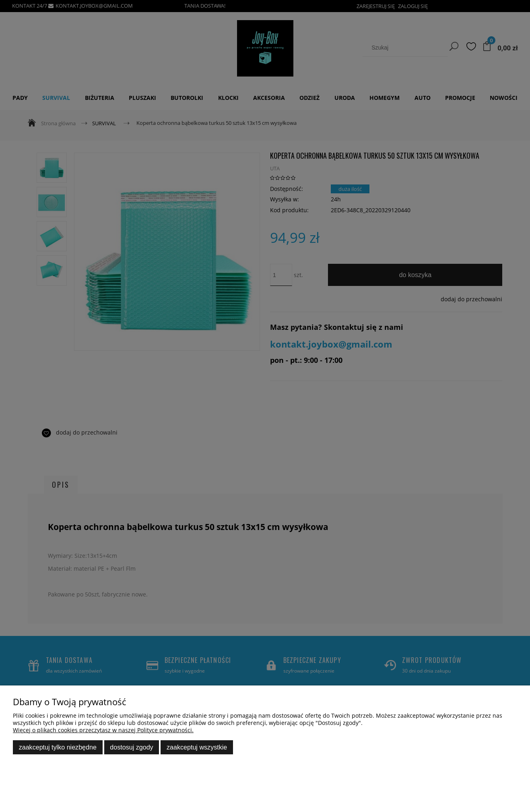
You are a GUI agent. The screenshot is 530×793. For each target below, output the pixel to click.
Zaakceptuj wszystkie (197, 747)
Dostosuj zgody (131, 747)
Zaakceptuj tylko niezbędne (58, 747)
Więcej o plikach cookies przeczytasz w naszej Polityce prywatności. (103, 730)
